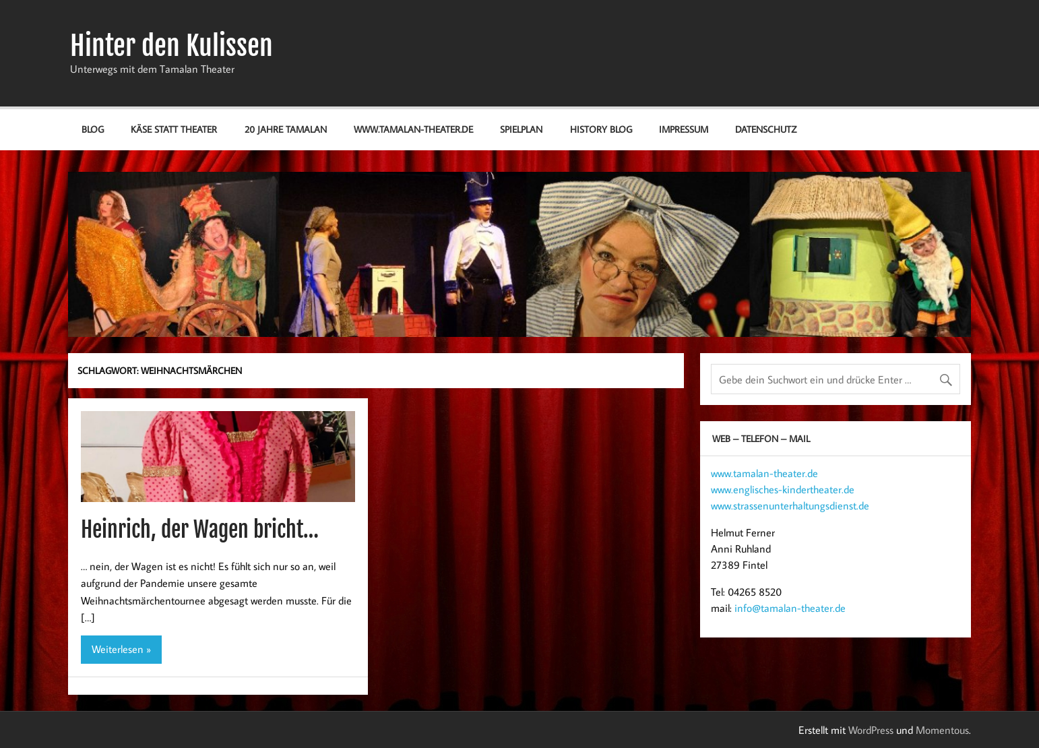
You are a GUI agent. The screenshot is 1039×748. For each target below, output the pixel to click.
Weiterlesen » (121, 649)
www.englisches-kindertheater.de (782, 489)
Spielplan (521, 129)
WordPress (870, 730)
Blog (93, 129)
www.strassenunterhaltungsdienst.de (790, 505)
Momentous (942, 730)
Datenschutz (765, 129)
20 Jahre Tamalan (286, 129)
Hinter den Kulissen (171, 46)
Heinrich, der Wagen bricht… (200, 529)
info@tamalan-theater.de (790, 608)
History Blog (601, 129)
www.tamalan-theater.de (413, 129)
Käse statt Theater (174, 129)
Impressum (683, 129)
